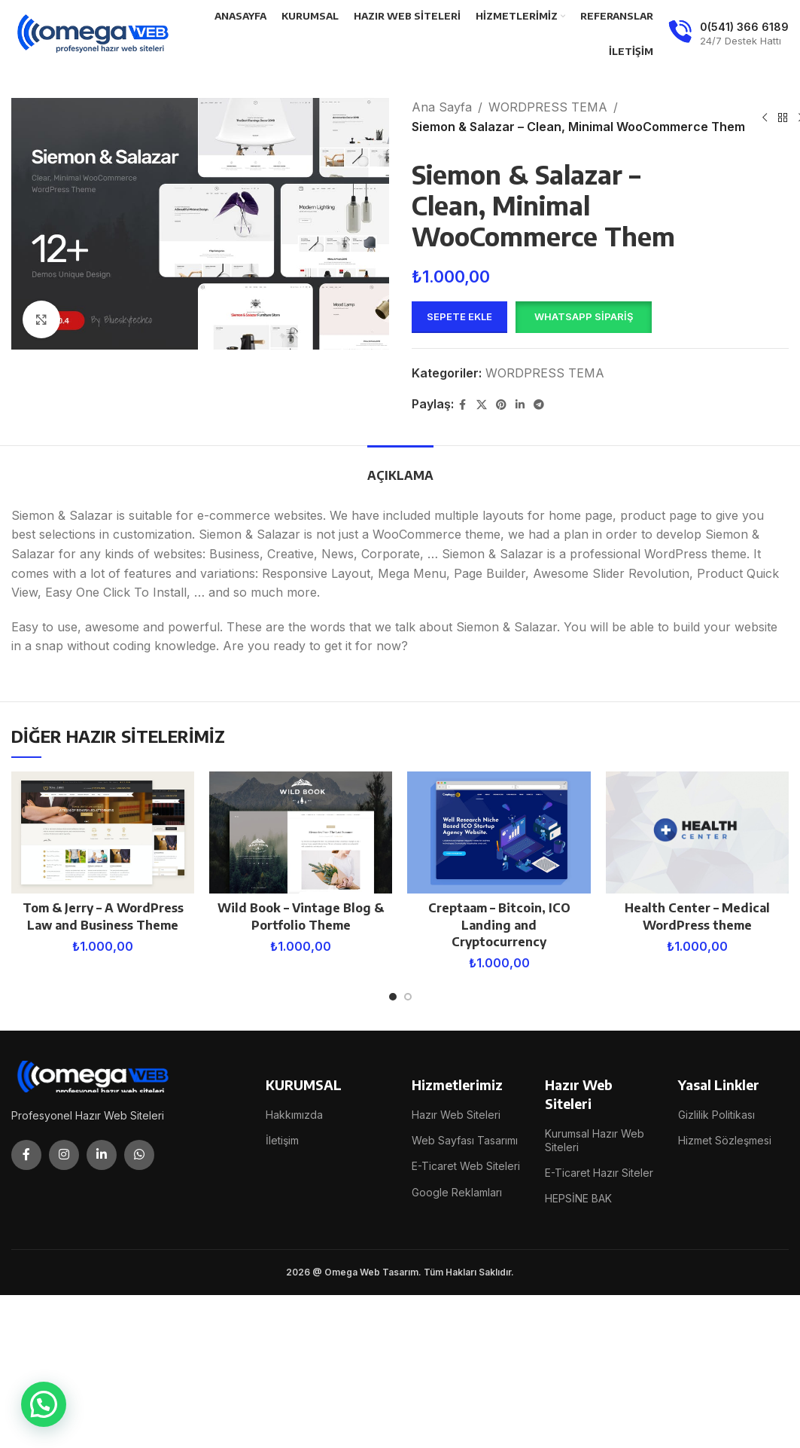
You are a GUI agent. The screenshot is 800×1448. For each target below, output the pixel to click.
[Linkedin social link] (520, 405)
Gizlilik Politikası (716, 1114)
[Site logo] (94, 32)
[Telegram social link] (539, 405)
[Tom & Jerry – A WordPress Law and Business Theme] (102, 832)
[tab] (400, 468)
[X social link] (481, 405)
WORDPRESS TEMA (547, 107)
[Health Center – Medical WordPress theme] (697, 832)
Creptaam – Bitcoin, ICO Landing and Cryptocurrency (499, 924)
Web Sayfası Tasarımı (465, 1140)
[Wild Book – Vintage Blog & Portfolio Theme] (300, 832)
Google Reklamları (457, 1192)
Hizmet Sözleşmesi (724, 1140)
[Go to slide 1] (393, 996)
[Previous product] (765, 117)
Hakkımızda (294, 1114)
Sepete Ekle (459, 316)
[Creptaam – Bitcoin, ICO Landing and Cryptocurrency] (498, 832)
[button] (583, 317)
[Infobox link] (728, 34)
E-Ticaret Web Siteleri (466, 1165)
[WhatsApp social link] (139, 1155)
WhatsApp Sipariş (583, 316)
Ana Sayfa (442, 107)
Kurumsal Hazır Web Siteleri (594, 1140)
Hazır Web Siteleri (456, 1114)
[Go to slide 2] (408, 996)
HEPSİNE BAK (578, 1198)
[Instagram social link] (64, 1155)
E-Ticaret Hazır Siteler (599, 1172)
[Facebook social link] (463, 405)
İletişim (282, 1140)
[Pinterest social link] (501, 405)
